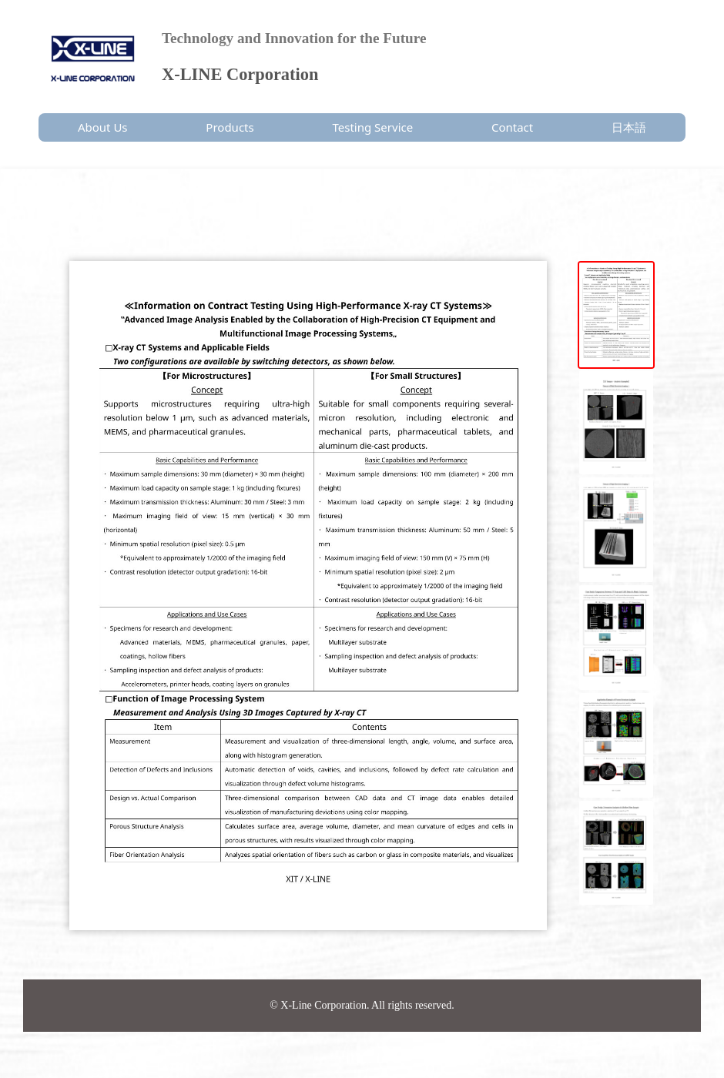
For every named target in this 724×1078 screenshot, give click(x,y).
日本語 (629, 127)
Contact (512, 127)
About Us (103, 127)
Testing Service (373, 127)
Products (229, 127)
